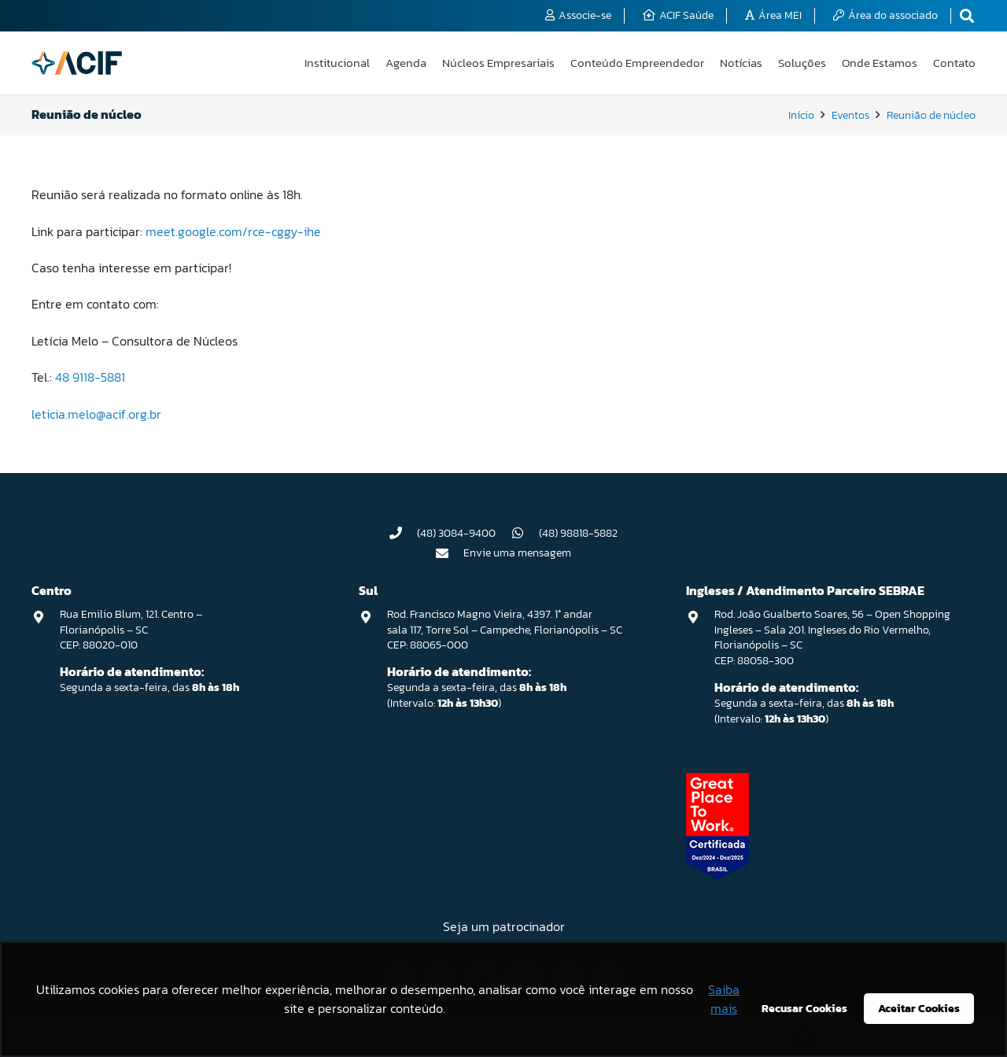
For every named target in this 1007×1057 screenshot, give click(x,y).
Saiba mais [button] (724, 999)
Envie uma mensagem (517, 553)
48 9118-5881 (90, 377)
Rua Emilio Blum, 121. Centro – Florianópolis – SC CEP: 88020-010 (131, 629)
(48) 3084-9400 (456, 533)
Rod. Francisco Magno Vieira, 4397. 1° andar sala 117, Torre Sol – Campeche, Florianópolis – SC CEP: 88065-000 (504, 629)
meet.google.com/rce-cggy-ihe (233, 231)
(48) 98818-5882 (578, 533)
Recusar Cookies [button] (804, 1008)
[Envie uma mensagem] (450, 553)
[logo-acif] (76, 63)
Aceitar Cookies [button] (919, 1008)
